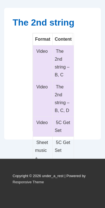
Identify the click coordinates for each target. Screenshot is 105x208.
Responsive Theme (28, 182)
